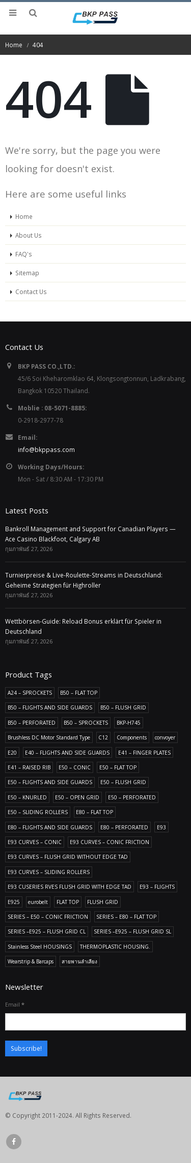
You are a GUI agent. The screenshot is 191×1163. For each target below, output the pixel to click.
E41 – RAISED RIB (29, 767)
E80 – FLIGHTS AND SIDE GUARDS (50, 827)
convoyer (165, 737)
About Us (28, 235)
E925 (14, 902)
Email (14, 1004)
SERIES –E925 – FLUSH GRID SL (132, 931)
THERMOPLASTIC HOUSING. (115, 946)
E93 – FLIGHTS (157, 886)
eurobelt (38, 902)
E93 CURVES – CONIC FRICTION (109, 842)
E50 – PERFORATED (132, 797)
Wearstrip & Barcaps (30, 961)
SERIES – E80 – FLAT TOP (126, 916)
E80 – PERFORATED (124, 827)
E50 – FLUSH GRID (123, 782)
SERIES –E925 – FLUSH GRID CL (47, 931)
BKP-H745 (129, 722)
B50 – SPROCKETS (86, 722)
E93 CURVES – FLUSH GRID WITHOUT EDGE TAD (68, 856)
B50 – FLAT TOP (78, 692)
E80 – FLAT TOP (94, 812)
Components (132, 737)
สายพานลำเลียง (79, 961)
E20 (12, 752)
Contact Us (31, 291)
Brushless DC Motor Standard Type (49, 737)
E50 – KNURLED (27, 797)
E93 (161, 827)
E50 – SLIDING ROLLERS (38, 812)
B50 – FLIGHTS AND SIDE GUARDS (50, 707)
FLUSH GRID (102, 902)
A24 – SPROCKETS (30, 692)
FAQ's (23, 254)
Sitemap (27, 273)
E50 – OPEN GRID (77, 797)
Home (24, 216)
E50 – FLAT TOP (118, 767)
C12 (103, 737)
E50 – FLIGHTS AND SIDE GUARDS (50, 782)
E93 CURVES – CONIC (35, 842)
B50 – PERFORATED (32, 722)
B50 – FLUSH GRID (123, 707)
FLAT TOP (68, 902)
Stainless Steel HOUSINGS (40, 946)
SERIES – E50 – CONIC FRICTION (48, 916)
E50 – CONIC (75, 767)
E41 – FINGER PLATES (144, 752)
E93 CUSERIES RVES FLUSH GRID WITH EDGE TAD (69, 886)
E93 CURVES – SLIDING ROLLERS (49, 872)
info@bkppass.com (46, 449)
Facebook (13, 1141)
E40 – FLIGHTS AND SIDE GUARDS (67, 752)
